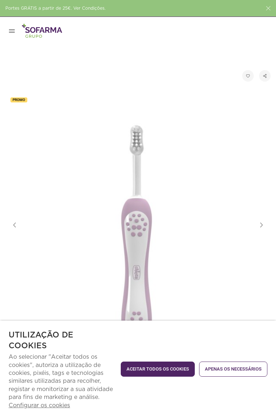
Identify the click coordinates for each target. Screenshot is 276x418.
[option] (138, 225)
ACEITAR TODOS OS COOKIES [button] (157, 369)
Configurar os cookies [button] (39, 405)
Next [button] (261, 225)
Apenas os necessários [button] (233, 369)
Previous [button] (14, 225)
